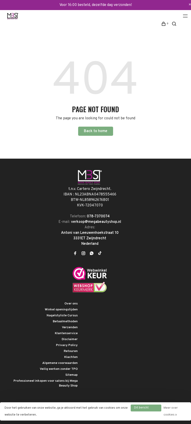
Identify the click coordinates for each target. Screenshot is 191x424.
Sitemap (71, 375)
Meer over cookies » (171, 411)
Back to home (95, 131)
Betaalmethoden (65, 321)
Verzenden (70, 327)
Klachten (71, 357)
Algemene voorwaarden (60, 363)
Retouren (71, 351)
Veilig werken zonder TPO (59, 369)
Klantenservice (66, 333)
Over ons (71, 304)
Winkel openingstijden (61, 310)
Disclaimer (70, 339)
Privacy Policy (67, 345)
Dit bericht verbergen (141, 408)
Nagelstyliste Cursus (62, 315)
